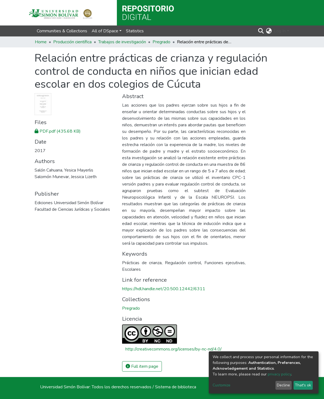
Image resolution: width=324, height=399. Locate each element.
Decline (283, 385)
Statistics (135, 31)
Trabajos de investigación (122, 42)
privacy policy (279, 374)
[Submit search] (260, 31)
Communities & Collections (62, 31)
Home (41, 42)
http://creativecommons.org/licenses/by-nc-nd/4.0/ (173, 349)
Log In (280, 31)
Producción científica (72, 42)
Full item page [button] (142, 366)
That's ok (303, 385)
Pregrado (161, 42)
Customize (221, 385)
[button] (268, 31)
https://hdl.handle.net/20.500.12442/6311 (163, 289)
